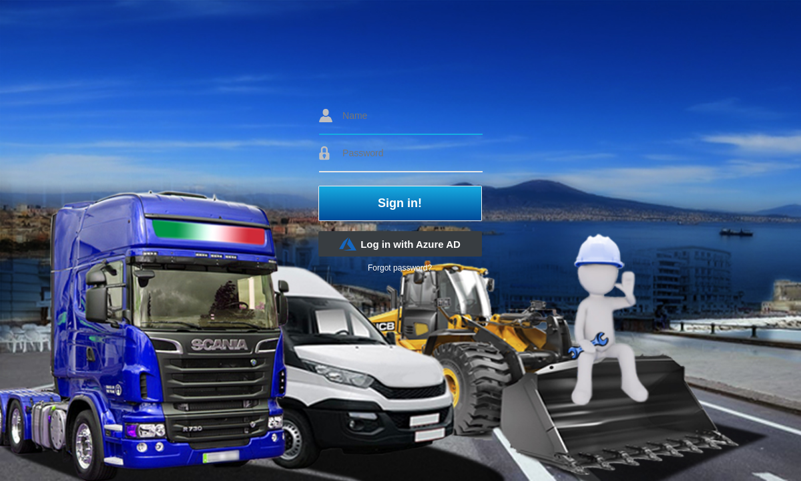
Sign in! (400, 203)
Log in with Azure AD (400, 244)
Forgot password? (400, 268)
